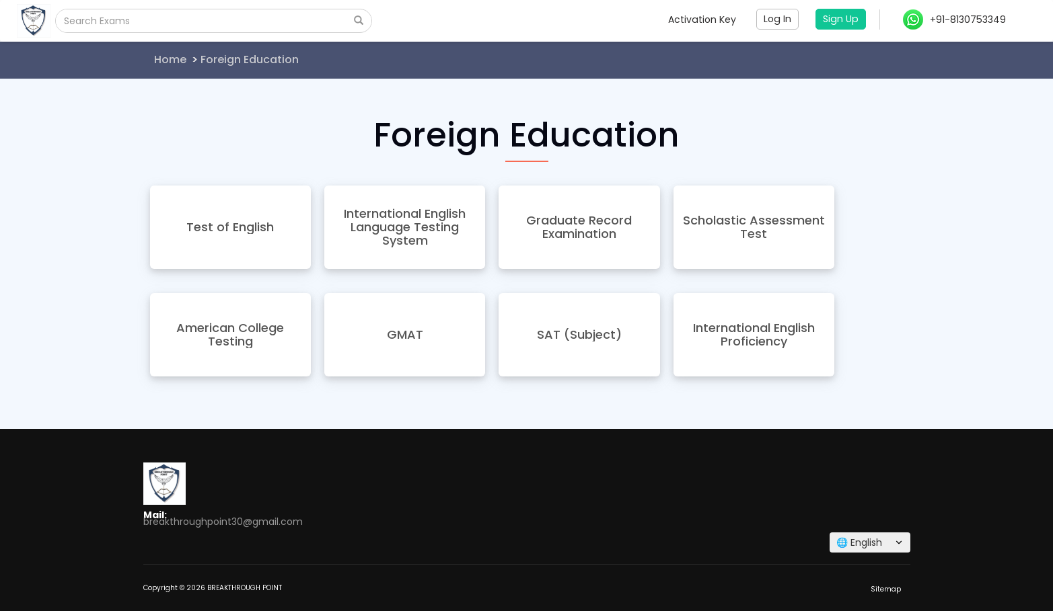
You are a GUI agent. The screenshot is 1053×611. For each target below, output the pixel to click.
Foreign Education (250, 59)
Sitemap (886, 589)
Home (170, 59)
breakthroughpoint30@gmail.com (223, 521)
